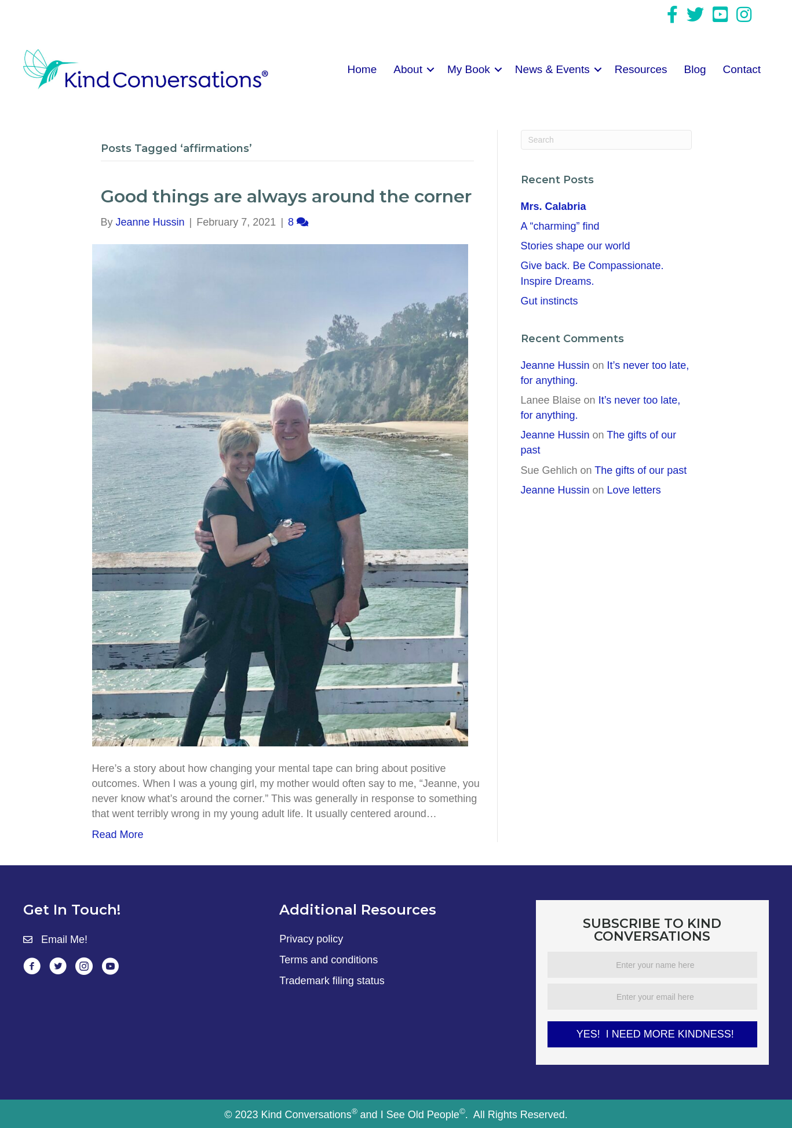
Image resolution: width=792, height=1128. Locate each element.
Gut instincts (549, 301)
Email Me (63, 939)
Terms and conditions (328, 960)
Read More (118, 834)
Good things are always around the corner (286, 196)
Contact (742, 69)
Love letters (634, 490)
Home (362, 69)
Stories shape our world (575, 246)
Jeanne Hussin (555, 365)
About (407, 69)
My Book (468, 69)
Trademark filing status (331, 980)
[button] (430, 69)
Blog (695, 69)
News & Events (552, 69)
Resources (641, 69)
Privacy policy (311, 939)
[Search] (606, 140)
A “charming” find (563, 226)
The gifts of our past (640, 470)
